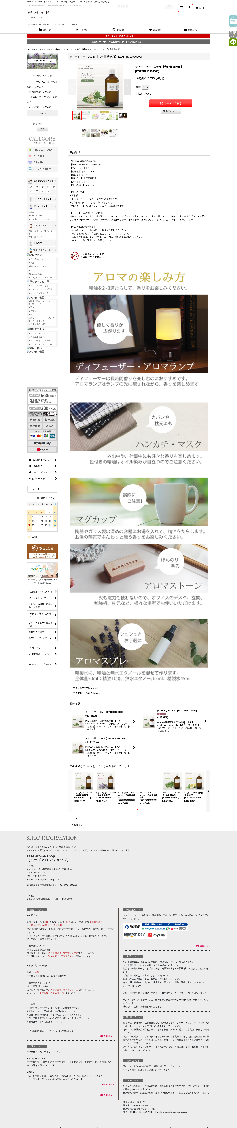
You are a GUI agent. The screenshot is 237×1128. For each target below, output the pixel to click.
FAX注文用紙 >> (108, 1084)
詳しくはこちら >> (107, 1036)
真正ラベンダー (118, 219)
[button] (192, 30)
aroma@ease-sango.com (47, 879)
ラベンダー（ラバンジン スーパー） (91, 219)
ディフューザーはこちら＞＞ (87, 687)
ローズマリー (186, 219)
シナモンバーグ (139, 216)
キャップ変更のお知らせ (40, 107)
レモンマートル (170, 219)
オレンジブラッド (97, 216)
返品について (143, 93)
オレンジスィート (78, 216)
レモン (157, 219)
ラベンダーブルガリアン (140, 219)
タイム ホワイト (187, 216)
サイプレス (124, 216)
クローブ (113, 216)
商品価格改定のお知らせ (40, 92)
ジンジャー (172, 216)
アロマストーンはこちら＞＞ (87, 693)
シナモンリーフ (156, 216)
